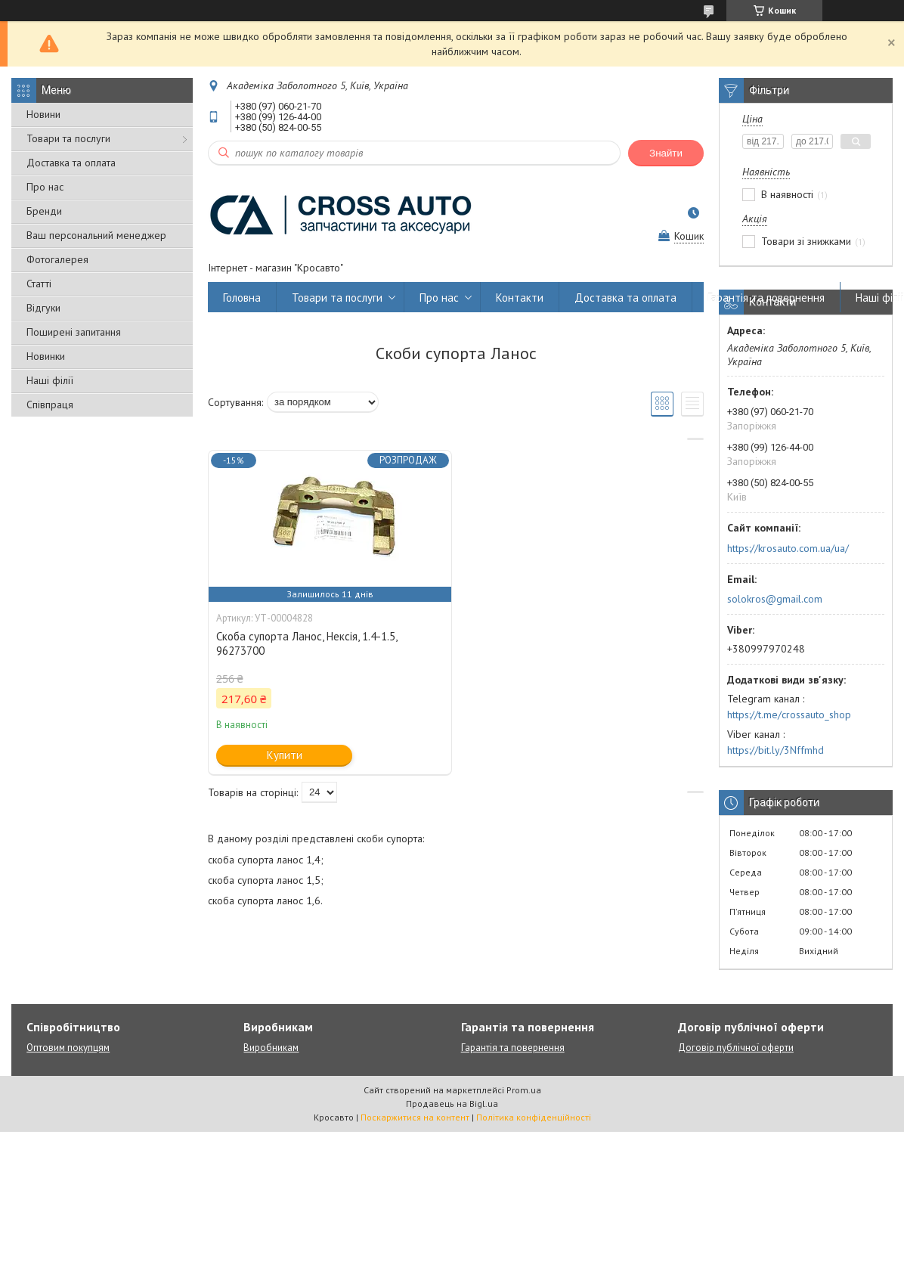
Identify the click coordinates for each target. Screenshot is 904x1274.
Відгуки (43, 308)
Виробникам (271, 1047)
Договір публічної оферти (736, 1047)
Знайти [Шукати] (666, 153)
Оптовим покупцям (68, 1047)
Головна (242, 297)
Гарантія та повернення (766, 297)
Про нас (44, 187)
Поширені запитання (73, 332)
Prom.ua (523, 1090)
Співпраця (49, 404)
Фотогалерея (57, 259)
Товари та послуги (68, 138)
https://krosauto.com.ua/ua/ (788, 548)
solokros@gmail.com (774, 599)
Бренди (44, 211)
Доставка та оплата (71, 162)
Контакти (519, 297)
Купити (284, 755)
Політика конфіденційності (533, 1117)
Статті (38, 283)
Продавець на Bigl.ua (452, 1103)
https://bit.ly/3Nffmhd (775, 750)
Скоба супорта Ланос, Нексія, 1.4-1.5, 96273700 (306, 643)
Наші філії (49, 380)
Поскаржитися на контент (415, 1117)
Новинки (45, 356)
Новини (43, 114)
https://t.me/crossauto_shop (789, 714)
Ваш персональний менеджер (96, 235)
